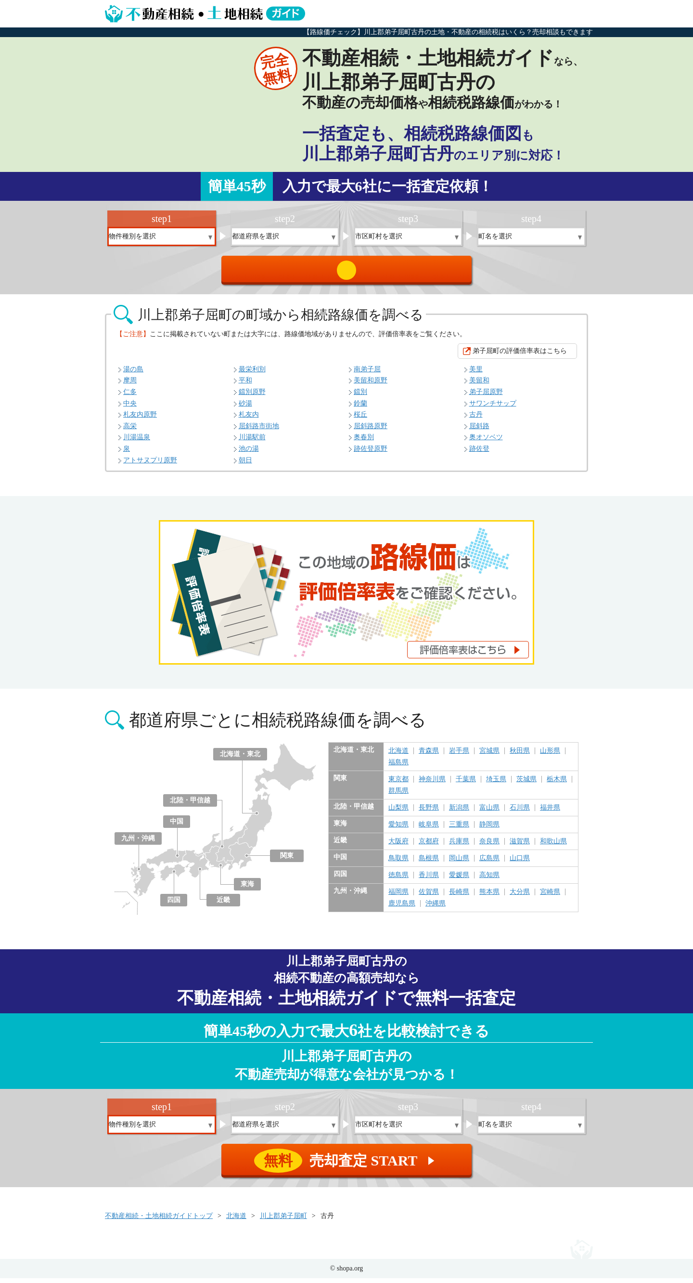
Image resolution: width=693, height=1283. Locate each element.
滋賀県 (520, 846)
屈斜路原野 (370, 430)
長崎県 (459, 896)
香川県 (429, 880)
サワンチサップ (492, 408)
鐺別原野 (252, 396)
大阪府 (398, 846)
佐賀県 (429, 896)
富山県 (489, 812)
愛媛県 (459, 880)
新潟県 (459, 812)
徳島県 (398, 880)
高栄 (130, 430)
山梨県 (398, 812)
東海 (247, 888)
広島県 (489, 863)
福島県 (398, 767)
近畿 (223, 904)
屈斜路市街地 (259, 430)
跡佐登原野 (370, 453)
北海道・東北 (240, 758)
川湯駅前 (252, 441)
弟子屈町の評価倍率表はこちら (520, 355)
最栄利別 (252, 374)
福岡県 (398, 896)
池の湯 (249, 453)
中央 (130, 408)
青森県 (429, 755)
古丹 (476, 419)
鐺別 (360, 396)
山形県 (550, 755)
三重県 (459, 829)
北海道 (398, 755)
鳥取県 (398, 863)
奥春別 (364, 441)
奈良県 (489, 846)
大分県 (520, 896)
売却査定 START (347, 273)
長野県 (429, 812)
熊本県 (489, 896)
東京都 (398, 784)
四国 (173, 904)
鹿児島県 (401, 908)
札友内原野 (140, 419)
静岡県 (489, 829)
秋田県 (520, 755)
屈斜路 (479, 430)
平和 (245, 385)
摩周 (130, 385)
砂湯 (245, 408)
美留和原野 (370, 385)
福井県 (550, 812)
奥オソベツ (486, 441)
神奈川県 (432, 784)
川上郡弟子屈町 (283, 1220)
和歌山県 (553, 846)
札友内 (249, 419)
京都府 (429, 846)
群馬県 (398, 795)
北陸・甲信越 (190, 805)
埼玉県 (496, 784)
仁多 (130, 396)
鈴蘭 (360, 408)
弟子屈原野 (486, 396)
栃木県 (557, 784)
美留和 (479, 385)
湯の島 (133, 374)
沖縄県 (435, 908)
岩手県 (459, 755)
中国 (176, 826)
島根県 (429, 863)
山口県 (520, 863)
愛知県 (398, 829)
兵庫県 (459, 846)
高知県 (489, 880)
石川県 (520, 812)
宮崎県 (550, 896)
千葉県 (466, 784)
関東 (287, 860)
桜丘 (360, 419)
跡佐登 (479, 453)
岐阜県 (429, 829)
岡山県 (459, 863)
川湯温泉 (136, 441)
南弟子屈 (367, 374)
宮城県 (489, 755)
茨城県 (526, 784)
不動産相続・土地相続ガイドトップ (159, 1220)
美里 (476, 374)
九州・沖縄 (138, 843)
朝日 (245, 465)
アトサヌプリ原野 (150, 465)
